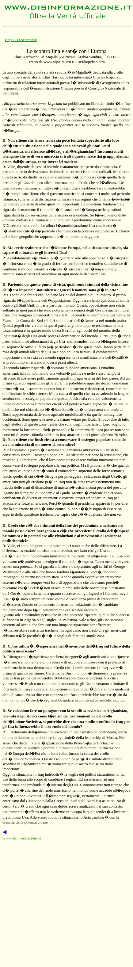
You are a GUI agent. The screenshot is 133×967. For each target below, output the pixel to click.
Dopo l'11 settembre (21, 39)
